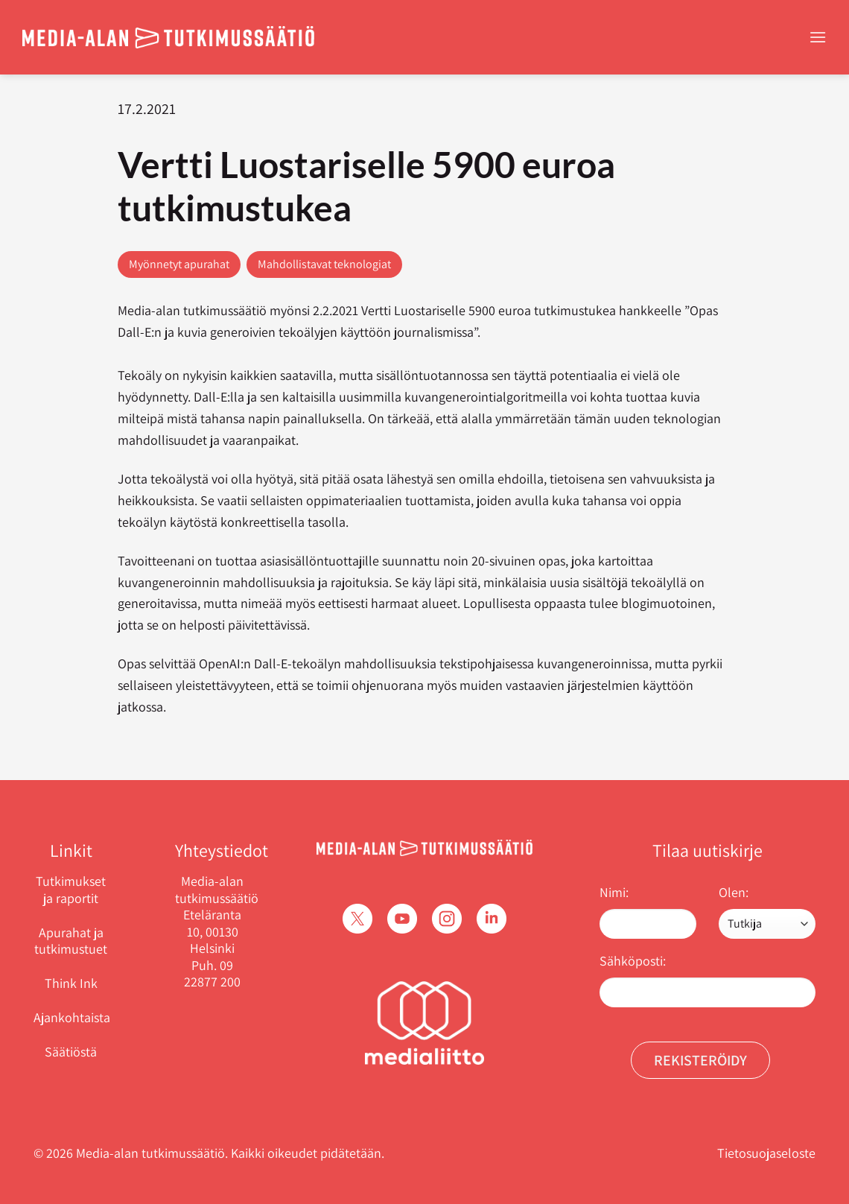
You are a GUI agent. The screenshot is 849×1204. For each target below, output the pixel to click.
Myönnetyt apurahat (179, 264)
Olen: (733, 892)
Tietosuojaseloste (766, 1153)
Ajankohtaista (72, 1017)
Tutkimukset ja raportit (71, 889)
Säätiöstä (71, 1051)
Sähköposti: (633, 960)
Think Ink (71, 983)
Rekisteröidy (700, 1060)
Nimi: (614, 892)
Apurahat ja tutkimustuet (70, 941)
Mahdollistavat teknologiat (324, 264)
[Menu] (818, 37)
